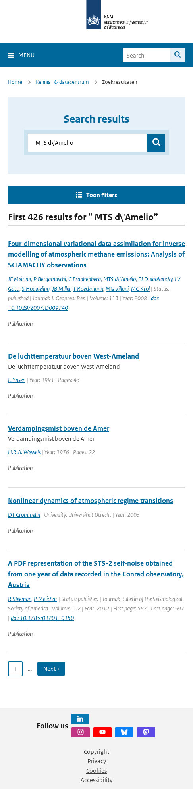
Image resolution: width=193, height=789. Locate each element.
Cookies (96, 770)
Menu (26, 55)
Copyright (96, 751)
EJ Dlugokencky (155, 279)
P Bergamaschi (49, 279)
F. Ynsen (16, 380)
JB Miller (61, 288)
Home (15, 82)
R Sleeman (19, 599)
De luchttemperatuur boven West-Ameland (73, 356)
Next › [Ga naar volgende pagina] (51, 668)
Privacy (96, 761)
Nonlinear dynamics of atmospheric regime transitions (90, 500)
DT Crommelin (24, 514)
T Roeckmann (88, 288)
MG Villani (117, 288)
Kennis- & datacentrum (62, 82)
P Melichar (45, 599)
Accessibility (96, 780)
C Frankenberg (84, 279)
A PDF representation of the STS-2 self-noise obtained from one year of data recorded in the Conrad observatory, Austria (96, 574)
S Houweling (36, 288)
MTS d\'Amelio (119, 279)
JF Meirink (19, 279)
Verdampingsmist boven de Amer (58, 428)
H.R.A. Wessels (24, 452)
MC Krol (140, 288)
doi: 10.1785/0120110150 (42, 618)
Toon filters (101, 195)
